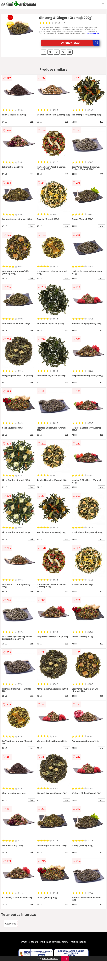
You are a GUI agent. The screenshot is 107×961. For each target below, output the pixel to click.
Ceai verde (10, 923)
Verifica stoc (80, 43)
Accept (64, 958)
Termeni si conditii (28, 941)
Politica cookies (78, 941)
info (31, 121)
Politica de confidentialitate (54, 941)
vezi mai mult (93, 33)
